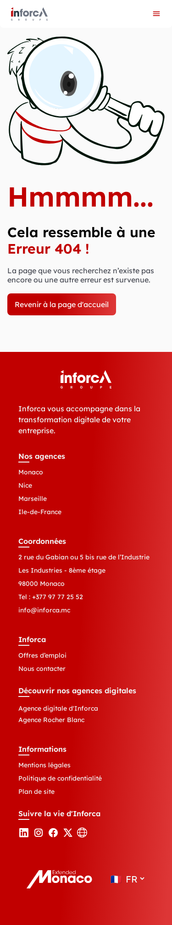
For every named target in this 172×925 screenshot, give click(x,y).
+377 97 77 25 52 (57, 597)
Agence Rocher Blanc (51, 720)
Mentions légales (44, 765)
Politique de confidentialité (60, 778)
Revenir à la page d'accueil (62, 304)
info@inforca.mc (44, 610)
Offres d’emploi (42, 655)
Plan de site (36, 791)
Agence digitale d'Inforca (58, 708)
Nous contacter (42, 669)
